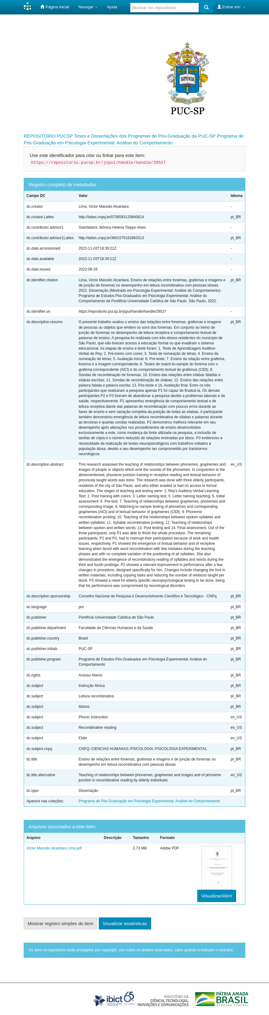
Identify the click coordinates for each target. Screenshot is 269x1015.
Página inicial (54, 6)
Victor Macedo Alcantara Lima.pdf (54, 848)
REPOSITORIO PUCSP (48, 135)
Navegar (88, 7)
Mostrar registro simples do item (60, 923)
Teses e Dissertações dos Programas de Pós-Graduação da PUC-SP (144, 135)
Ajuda (112, 7)
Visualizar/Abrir (216, 895)
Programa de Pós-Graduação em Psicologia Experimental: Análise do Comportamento (149, 801)
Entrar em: (231, 6)
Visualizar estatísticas (125, 923)
